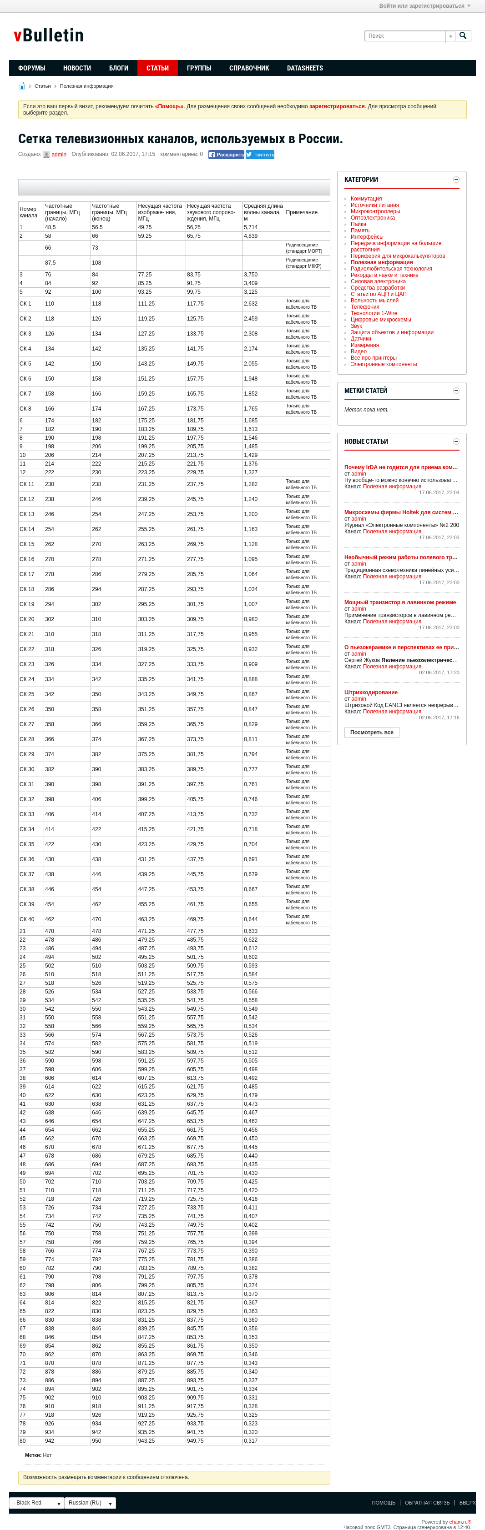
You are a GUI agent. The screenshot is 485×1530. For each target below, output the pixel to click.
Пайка (358, 224)
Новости (77, 68)
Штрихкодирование (371, 692)
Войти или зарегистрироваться (424, 6)
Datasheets (305, 68)
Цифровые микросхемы (381, 319)
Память (360, 230)
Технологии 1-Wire (374, 313)
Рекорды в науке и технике (385, 275)
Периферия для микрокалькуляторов (398, 256)
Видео (359, 351)
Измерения (365, 345)
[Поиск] (409, 36)
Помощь (384, 1502)
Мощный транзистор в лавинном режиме (400, 602)
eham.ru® (460, 1522)
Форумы (31, 68)
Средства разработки (378, 288)
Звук (356, 326)
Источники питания (375, 205)
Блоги (118, 68)
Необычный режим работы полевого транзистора (412, 557)
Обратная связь (427, 1502)
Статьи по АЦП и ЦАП (379, 294)
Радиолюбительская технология (391, 269)
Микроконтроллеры (375, 211)
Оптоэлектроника (373, 218)
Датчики (361, 339)
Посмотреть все (372, 732)
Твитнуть (260, 154)
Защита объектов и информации (392, 332)
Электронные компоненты (384, 364)
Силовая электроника (378, 281)
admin (58, 154)
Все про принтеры (374, 358)
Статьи (158, 68)
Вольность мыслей (375, 300)
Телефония (365, 307)
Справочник (249, 68)
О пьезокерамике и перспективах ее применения (410, 647)
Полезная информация (87, 86)
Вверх (468, 1502)
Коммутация (366, 199)
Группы (199, 68)
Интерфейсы (367, 237)
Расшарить (226, 154)
